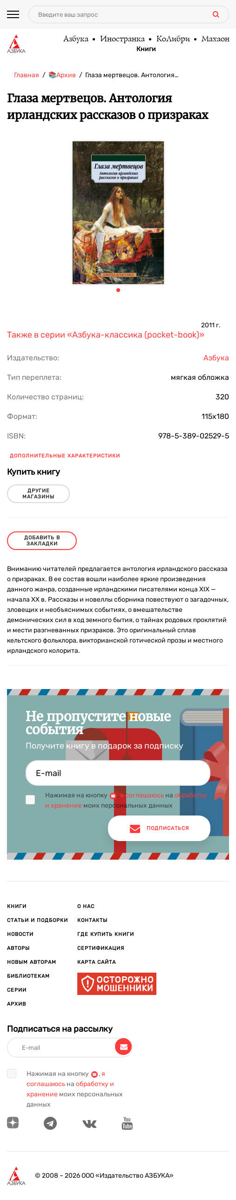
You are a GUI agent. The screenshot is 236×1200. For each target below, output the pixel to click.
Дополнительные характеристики (65, 456)
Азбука (75, 39)
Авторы (18, 948)
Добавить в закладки (42, 541)
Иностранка (122, 39)
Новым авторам (31, 962)
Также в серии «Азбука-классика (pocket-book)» (105, 335)
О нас (85, 906)
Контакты (92, 920)
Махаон (215, 39)
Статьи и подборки (37, 920)
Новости (20, 934)
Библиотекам (28, 976)
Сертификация (100, 948)
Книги (146, 49)
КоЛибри (172, 39)
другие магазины (38, 494)
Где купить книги (105, 934)
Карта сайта (96, 962)
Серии (17, 990)
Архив (16, 1004)
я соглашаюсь (142, 795)
